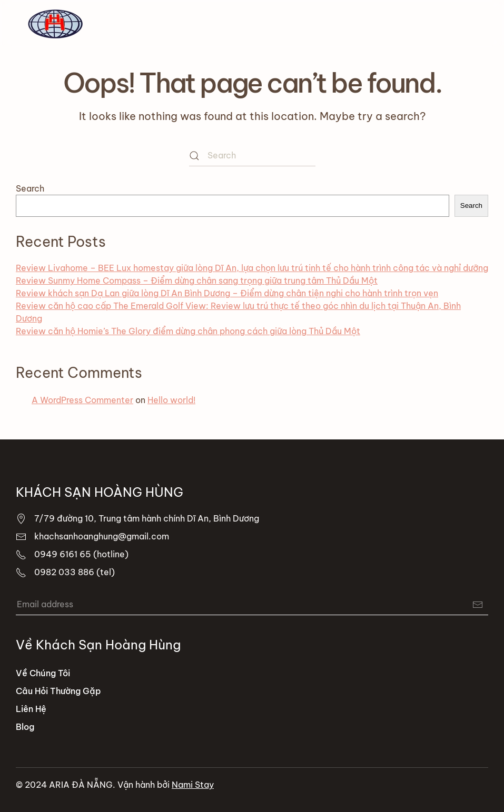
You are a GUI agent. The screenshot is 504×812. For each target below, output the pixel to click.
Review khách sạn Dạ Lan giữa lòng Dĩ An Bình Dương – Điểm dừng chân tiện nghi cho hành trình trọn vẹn (227, 293)
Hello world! (171, 400)
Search (30, 188)
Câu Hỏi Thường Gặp (58, 691)
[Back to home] (55, 23)
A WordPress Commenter (82, 400)
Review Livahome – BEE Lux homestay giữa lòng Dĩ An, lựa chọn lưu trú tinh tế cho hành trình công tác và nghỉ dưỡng (252, 268)
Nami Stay (193, 784)
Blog (25, 726)
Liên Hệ (31, 709)
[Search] (252, 155)
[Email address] (252, 604)
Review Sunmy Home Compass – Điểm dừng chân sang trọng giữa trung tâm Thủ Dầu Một (197, 280)
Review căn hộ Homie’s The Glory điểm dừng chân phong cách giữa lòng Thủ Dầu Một (188, 331)
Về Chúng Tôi (43, 673)
